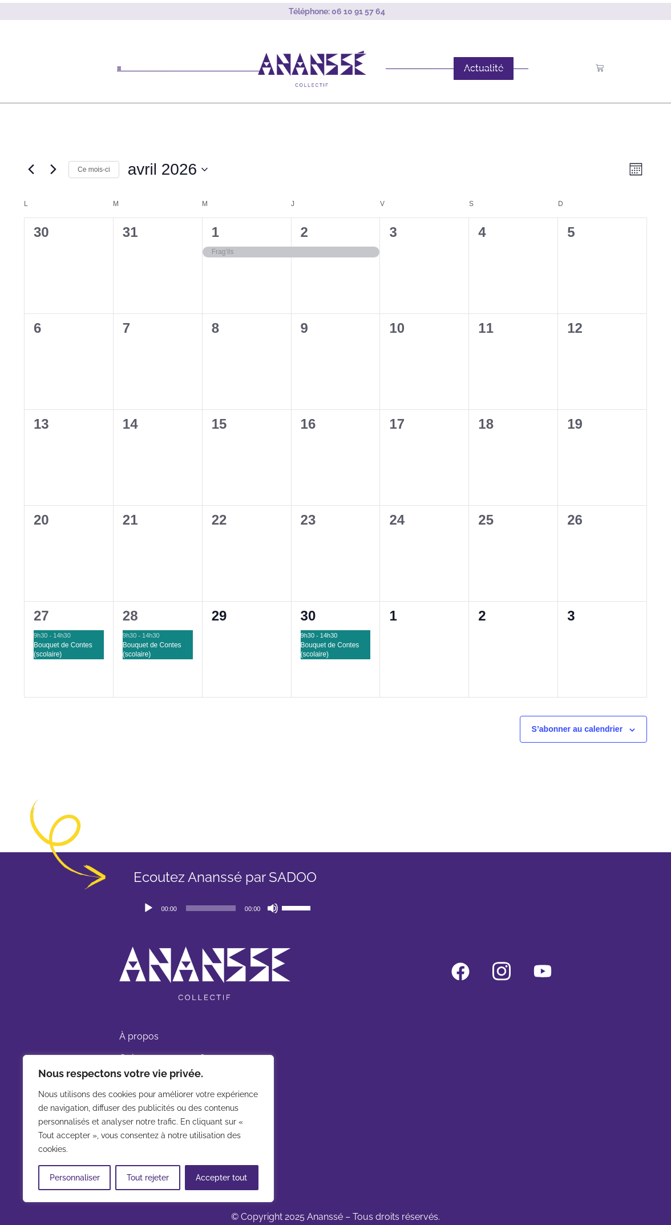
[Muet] (272, 908)
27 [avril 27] (41, 615)
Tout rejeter (148, 1177)
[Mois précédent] (31, 169)
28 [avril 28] (130, 615)
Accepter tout (221, 1177)
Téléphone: (337, 11)
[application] (227, 908)
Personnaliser (75, 1177)
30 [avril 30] (308, 615)
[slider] (211, 908)
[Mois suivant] (53, 169)
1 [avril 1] (215, 232)
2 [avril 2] (304, 232)
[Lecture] (148, 908)
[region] (148, 1128)
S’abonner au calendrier (577, 729)
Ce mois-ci (94, 170)
